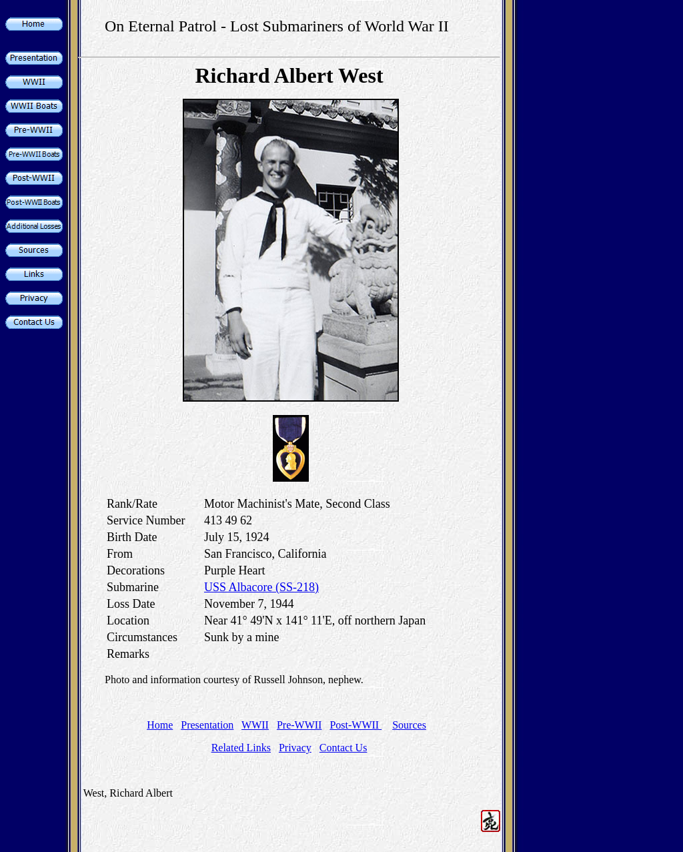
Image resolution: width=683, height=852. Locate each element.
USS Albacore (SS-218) (261, 587)
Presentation (207, 725)
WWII (255, 725)
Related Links (241, 747)
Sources (409, 725)
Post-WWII (355, 725)
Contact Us (343, 747)
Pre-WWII (299, 725)
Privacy (295, 747)
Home (160, 725)
